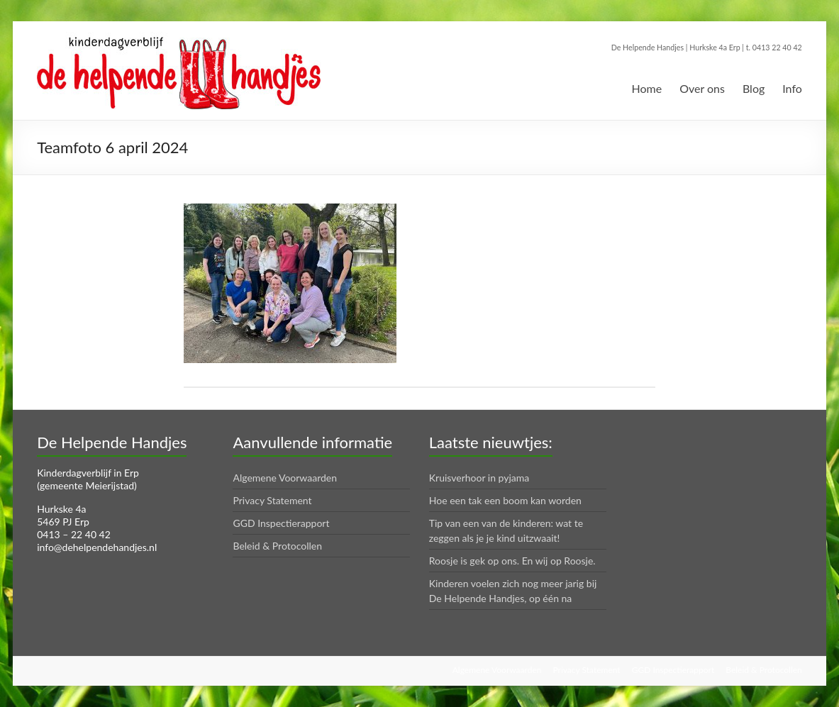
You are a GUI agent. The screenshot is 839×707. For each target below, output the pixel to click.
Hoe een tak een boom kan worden (505, 500)
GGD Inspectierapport (281, 523)
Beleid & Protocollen (277, 546)
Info (792, 88)
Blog (754, 88)
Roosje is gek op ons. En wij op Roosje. (512, 561)
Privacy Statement (272, 500)
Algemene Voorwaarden (285, 478)
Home (646, 88)
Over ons (702, 88)
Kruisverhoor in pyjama (479, 478)
